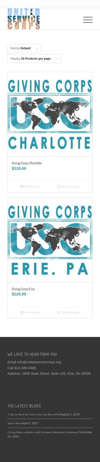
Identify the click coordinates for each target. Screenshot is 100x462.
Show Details (68, 186)
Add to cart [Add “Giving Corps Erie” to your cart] (30, 312)
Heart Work (14, 423)
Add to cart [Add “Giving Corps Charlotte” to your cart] (30, 186)
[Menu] (85, 19)
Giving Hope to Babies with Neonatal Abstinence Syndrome (42, 432)
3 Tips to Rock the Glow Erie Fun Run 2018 (33, 414)
